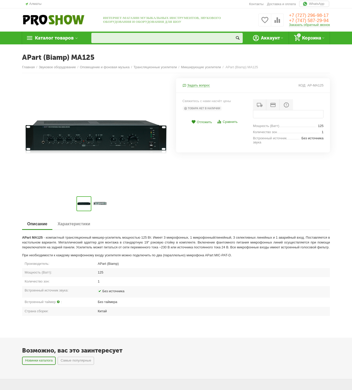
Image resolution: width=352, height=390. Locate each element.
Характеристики (73, 224)
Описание (37, 224)
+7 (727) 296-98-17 (309, 15)
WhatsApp (314, 4)
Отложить (201, 122)
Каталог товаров (54, 38)
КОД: (302, 85)
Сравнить (227, 121)
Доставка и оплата (281, 4)
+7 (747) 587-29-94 (309, 20)
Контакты (256, 4)
